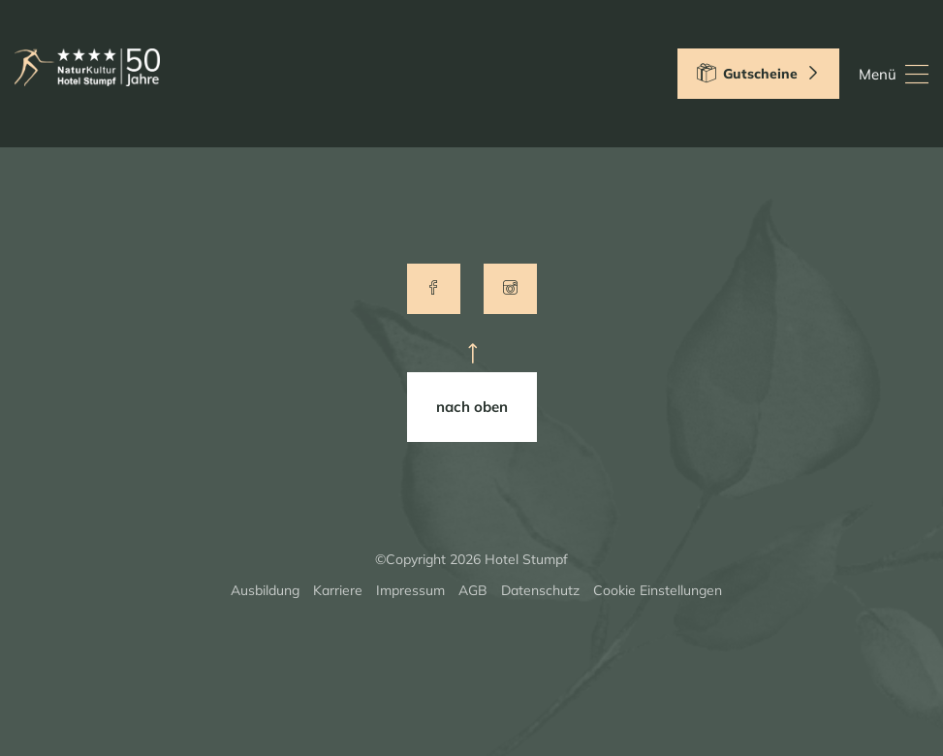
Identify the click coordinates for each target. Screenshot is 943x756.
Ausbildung (265, 590)
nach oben (472, 406)
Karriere (337, 590)
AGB (472, 590)
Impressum (410, 590)
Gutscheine (758, 72)
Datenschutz (540, 590)
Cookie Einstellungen (657, 590)
